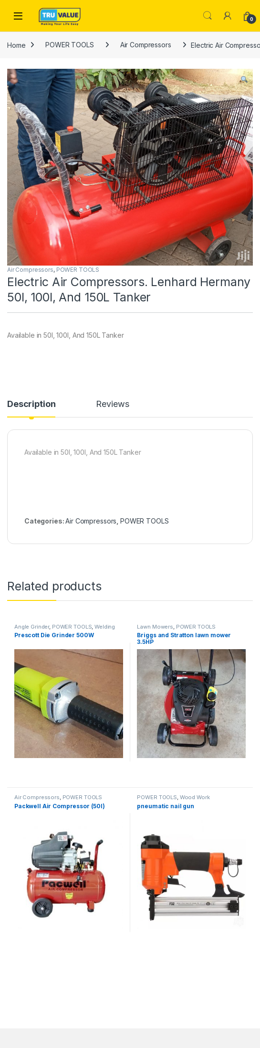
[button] (244, 79)
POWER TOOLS (69, 45)
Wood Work (195, 797)
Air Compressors (145, 45)
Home (16, 45)
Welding (104, 626)
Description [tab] (31, 404)
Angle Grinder (31, 626)
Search (207, 16)
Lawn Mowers (155, 626)
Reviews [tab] (112, 404)
